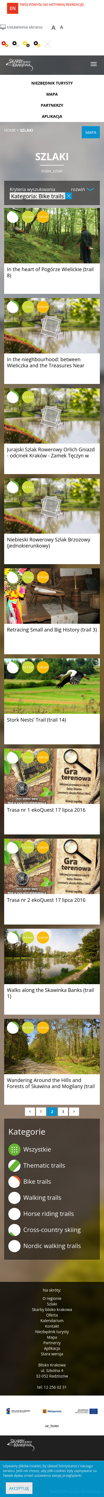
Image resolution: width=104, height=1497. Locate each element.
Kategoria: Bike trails (37, 195)
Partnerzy (52, 1342)
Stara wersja (52, 1353)
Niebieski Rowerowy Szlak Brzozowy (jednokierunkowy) (48, 542)
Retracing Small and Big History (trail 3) (52, 629)
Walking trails (34, 1198)
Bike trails (29, 1182)
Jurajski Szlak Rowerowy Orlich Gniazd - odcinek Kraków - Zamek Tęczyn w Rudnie (51, 455)
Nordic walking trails (44, 1246)
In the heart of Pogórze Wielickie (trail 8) (50, 272)
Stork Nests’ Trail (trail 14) (36, 719)
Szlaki (52, 1304)
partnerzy (52, 105)
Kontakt (52, 1326)
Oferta (52, 1315)
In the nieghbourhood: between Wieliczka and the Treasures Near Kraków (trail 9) (45, 365)
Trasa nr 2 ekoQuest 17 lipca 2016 (46, 900)
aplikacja (52, 116)
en (13, 8)
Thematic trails (36, 1166)
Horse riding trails (41, 1214)
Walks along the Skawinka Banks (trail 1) (50, 993)
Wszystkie (29, 1150)
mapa (52, 94)
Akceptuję (19, 1488)
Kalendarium (52, 1320)
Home (10, 130)
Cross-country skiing (44, 1230)
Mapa (52, 1337)
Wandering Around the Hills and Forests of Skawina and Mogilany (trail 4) (51, 1086)
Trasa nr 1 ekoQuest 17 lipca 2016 (46, 809)
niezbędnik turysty (52, 83)
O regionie (52, 1298)
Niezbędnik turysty (52, 1331)
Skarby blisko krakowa (52, 1309)
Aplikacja (52, 1348)
